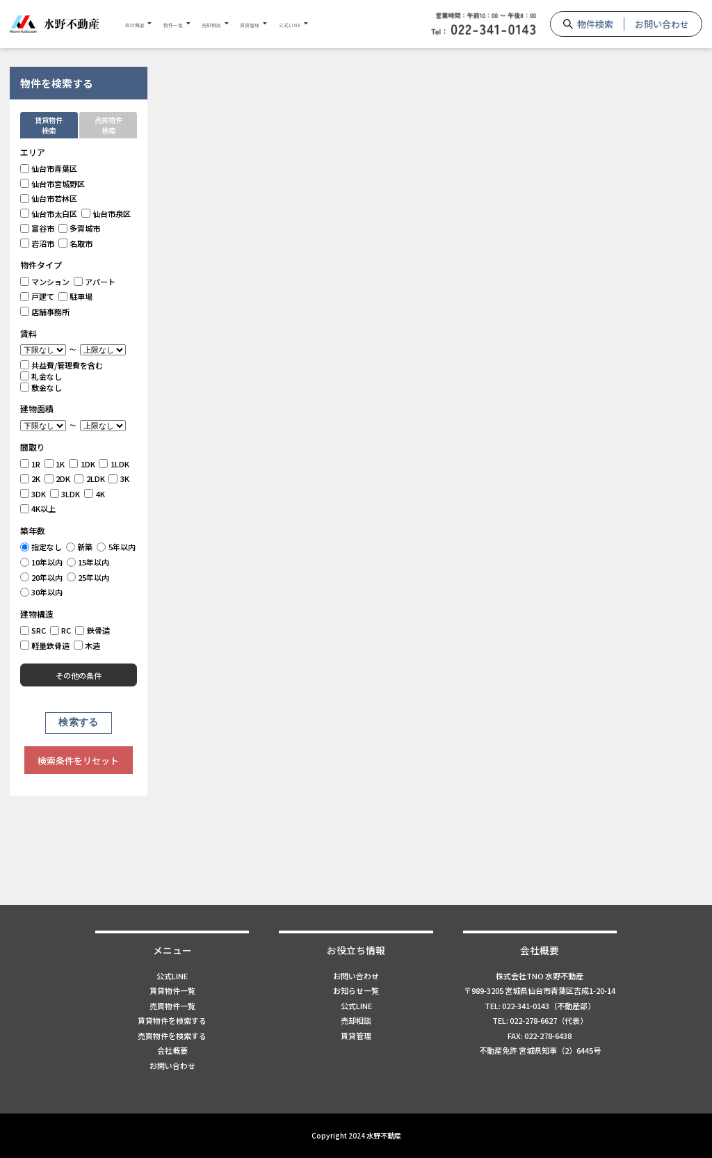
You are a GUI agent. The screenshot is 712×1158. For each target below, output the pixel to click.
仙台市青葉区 (49, 168)
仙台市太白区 (49, 213)
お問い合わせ (662, 24)
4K (94, 493)
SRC (33, 630)
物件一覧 (198, 24)
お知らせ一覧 (356, 990)
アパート (95, 281)
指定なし (41, 546)
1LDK (114, 463)
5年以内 (116, 546)
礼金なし (41, 376)
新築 (79, 546)
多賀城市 (79, 228)
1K (54, 463)
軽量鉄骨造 (45, 645)
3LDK (65, 493)
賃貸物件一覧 (172, 990)
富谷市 (37, 228)
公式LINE (364, 24)
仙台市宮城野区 (53, 183)
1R (30, 463)
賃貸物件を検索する (172, 1020)
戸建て (37, 296)
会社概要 (143, 24)
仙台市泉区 (106, 213)
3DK (33, 493)
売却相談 (253, 24)
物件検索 (595, 24)
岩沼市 (37, 243)
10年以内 (41, 562)
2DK (57, 478)
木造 (87, 645)
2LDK (89, 478)
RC (61, 630)
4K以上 (38, 508)
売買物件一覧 (172, 1005)
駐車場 (75, 296)
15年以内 (88, 562)
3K (118, 478)
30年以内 (41, 591)
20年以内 (41, 577)
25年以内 (88, 577)
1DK (82, 463)
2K (30, 478)
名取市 (75, 243)
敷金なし (41, 387)
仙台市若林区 (49, 198)
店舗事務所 (45, 311)
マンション (45, 281)
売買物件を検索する (172, 1035)
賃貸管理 (308, 24)
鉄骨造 (92, 630)
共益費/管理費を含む (62, 365)
